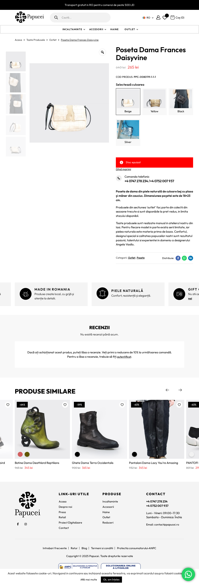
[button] (8, 405)
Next (180, 390)
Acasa (18, 39)
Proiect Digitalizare (71, 523)
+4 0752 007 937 (162, 181)
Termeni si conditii (102, 548)
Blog (84, 548)
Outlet (130, 29)
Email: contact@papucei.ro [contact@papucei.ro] (163, 525)
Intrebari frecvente (55, 548)
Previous (167, 390)
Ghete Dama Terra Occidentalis (92, 463)
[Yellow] (154, 101)
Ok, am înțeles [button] (111, 579)
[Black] (181, 101)
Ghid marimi (123, 169)
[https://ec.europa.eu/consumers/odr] (121, 568)
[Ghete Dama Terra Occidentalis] (99, 429)
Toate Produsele (35, 39)
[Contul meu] (158, 17)
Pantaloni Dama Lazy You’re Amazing (153, 463)
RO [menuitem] (148, 17)
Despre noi (66, 507)
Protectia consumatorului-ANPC (136, 548)
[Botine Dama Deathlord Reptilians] (42, 429)
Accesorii (96, 29)
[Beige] (128, 101)
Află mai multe (88, 579)
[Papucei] (29, 17)
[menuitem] (147, 17)
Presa (62, 512)
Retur (74, 548)
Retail (62, 517)
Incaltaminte (72, 29)
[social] (18, 524)
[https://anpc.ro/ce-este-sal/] (78, 568)
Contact (64, 528)
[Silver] (128, 132)
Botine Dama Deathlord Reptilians (37, 463)
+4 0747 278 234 (136, 181)
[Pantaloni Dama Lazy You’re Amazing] (156, 429)
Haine (114, 29)
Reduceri (108, 523)
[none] (147, 18)
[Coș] (177, 17)
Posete (141, 258)
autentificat (124, 357)
